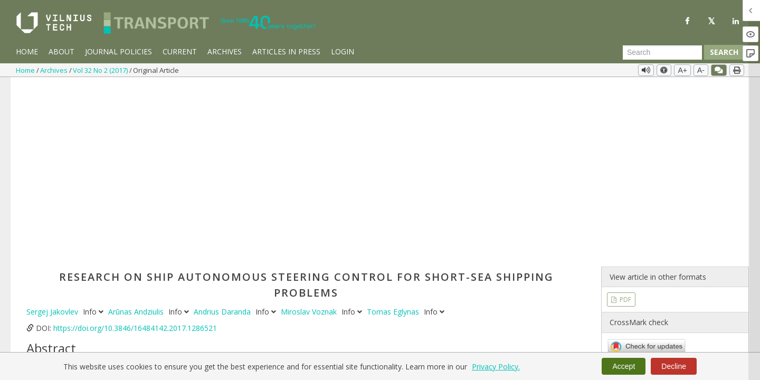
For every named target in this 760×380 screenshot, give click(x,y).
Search (724, 52)
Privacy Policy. (496, 367)
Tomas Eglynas (394, 132)
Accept (623, 366)
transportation (92, 350)
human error (205, 350)
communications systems (275, 350)
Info (94, 132)
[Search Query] (662, 52)
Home (27, 51)
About (61, 51)
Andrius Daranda (223, 132)
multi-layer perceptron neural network (387, 350)
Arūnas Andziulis (137, 132)
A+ (682, 70)
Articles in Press (286, 51)
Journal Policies (118, 51)
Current (180, 51)
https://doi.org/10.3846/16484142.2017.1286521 (135, 149)
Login (342, 51)
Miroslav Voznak (310, 132)
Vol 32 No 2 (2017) (101, 70)
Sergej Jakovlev (53, 132)
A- (701, 70)
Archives (224, 51)
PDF (624, 120)
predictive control (150, 350)
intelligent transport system (502, 350)
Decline (673, 366)
